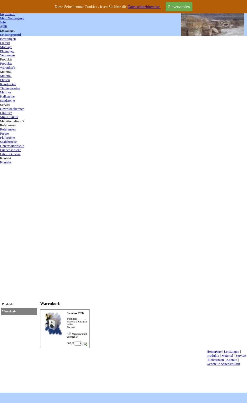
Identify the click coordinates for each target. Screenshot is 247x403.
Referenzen (216, 360)
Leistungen (231, 351)
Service (240, 355)
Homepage (214, 351)
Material (227, 355)
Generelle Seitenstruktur (223, 364)
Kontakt (231, 360)
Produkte (213, 355)
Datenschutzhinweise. (144, 7)
